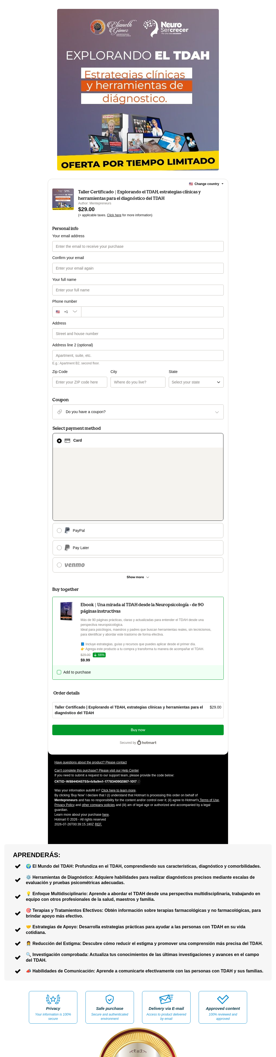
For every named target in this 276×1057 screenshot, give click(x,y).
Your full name (64, 279)
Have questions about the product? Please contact (90, 699)
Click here (114, 215)
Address (59, 323)
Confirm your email (68, 258)
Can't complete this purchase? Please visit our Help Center (96, 707)
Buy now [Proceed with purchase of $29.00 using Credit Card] (138, 666)
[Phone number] (152, 311)
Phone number (64, 301)
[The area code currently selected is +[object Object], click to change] (66, 311)
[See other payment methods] (138, 513)
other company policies (98, 742)
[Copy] (95, 717)
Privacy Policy (64, 742)
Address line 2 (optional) (72, 345)
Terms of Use (209, 737)
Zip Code (60, 371)
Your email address (68, 236)
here (105, 751)
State (144, 371)
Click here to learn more (118, 727)
